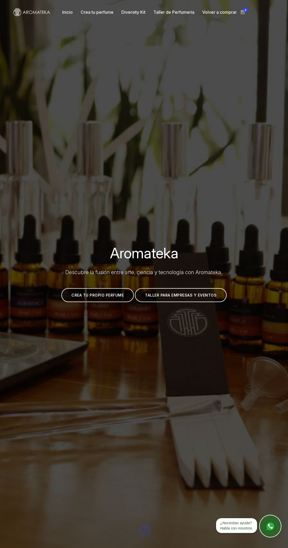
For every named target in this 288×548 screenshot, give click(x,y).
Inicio (67, 12)
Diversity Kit (133, 12)
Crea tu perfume (97, 12)
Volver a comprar (219, 12)
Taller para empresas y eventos (176, 295)
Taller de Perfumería (173, 12)
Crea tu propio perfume (92, 295)
